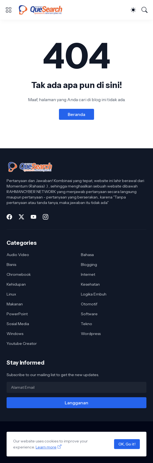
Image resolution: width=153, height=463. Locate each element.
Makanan (15, 304)
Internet (88, 274)
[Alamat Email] (76, 387)
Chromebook (19, 274)
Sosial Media (18, 323)
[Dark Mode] (133, 9)
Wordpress (91, 333)
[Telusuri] (144, 9)
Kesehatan (90, 284)
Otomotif (89, 304)
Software (89, 313)
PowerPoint (17, 313)
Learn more (46, 447)
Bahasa (87, 254)
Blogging (89, 264)
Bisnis (11, 264)
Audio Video (18, 254)
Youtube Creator (22, 343)
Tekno (86, 323)
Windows (15, 333)
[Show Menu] (8, 9)
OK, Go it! (126, 444)
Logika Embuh (93, 294)
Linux (11, 294)
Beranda (76, 114)
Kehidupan (16, 284)
